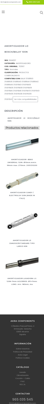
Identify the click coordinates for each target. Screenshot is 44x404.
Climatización (23, 375)
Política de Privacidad (22, 352)
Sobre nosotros (22, 348)
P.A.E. (23, 381)
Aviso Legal (22, 355)
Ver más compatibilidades (25, 99)
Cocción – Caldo (22, 378)
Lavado (22, 372)
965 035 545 (34, 2)
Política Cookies (23, 358)
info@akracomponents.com (11, 2)
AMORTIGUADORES (23, 63)
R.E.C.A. (23, 384)
